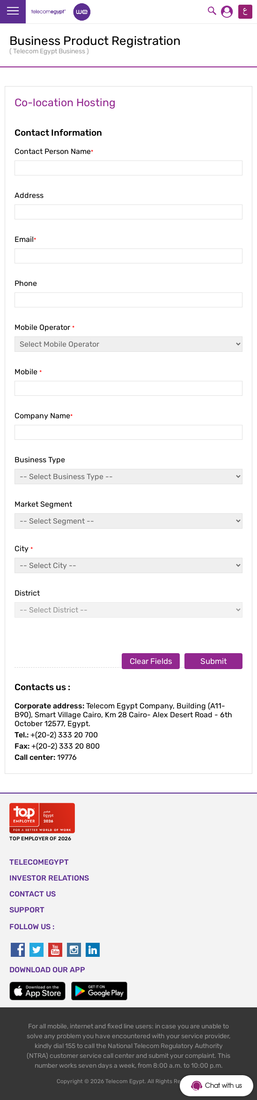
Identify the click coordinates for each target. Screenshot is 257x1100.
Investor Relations (49, 878)
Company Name (128, 433)
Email (128, 257)
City (128, 566)
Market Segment (128, 522)
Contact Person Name (128, 169)
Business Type (128, 477)
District (128, 603)
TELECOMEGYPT (39, 862)
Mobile (128, 389)
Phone (128, 301)
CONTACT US (32, 893)
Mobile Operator (128, 345)
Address (128, 213)
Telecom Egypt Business (50, 51)
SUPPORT (26, 909)
